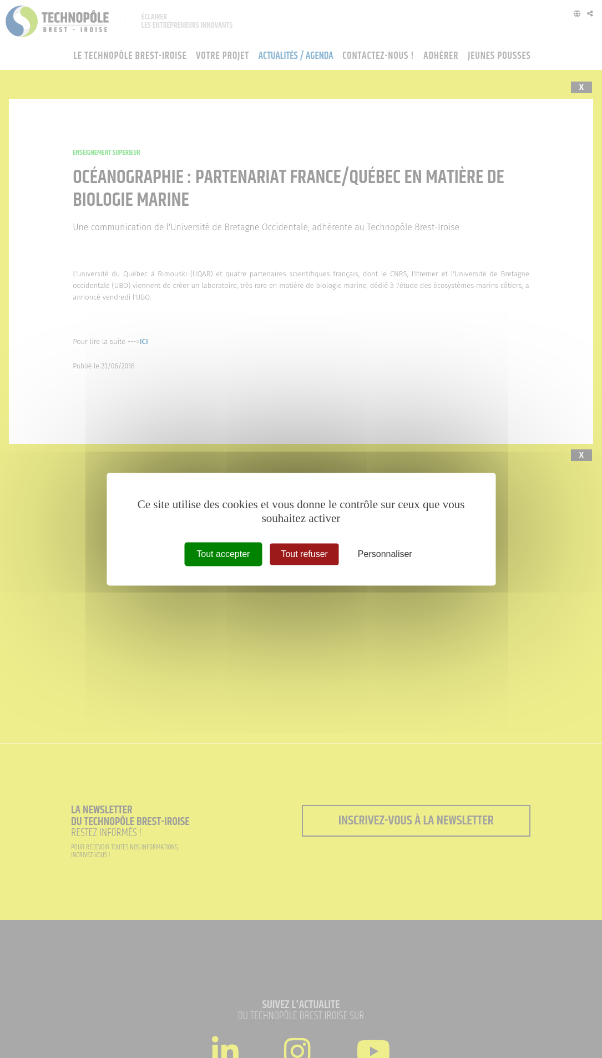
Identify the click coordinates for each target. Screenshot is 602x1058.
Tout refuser (304, 554)
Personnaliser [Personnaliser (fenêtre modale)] (385, 554)
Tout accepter (223, 554)
